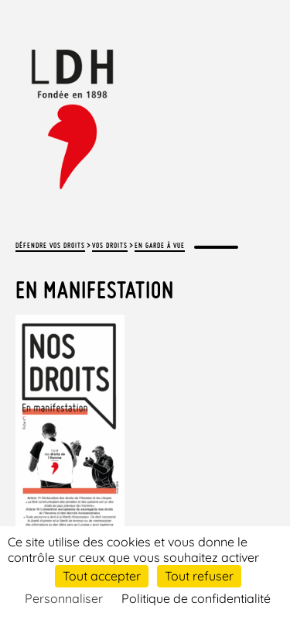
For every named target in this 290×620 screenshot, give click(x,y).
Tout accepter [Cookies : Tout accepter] (102, 576)
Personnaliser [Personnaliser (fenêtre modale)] (64, 598)
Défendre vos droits (50, 245)
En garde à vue (160, 245)
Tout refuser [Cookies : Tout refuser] (199, 576)
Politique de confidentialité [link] (196, 598)
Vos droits (110, 245)
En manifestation (94, 290)
